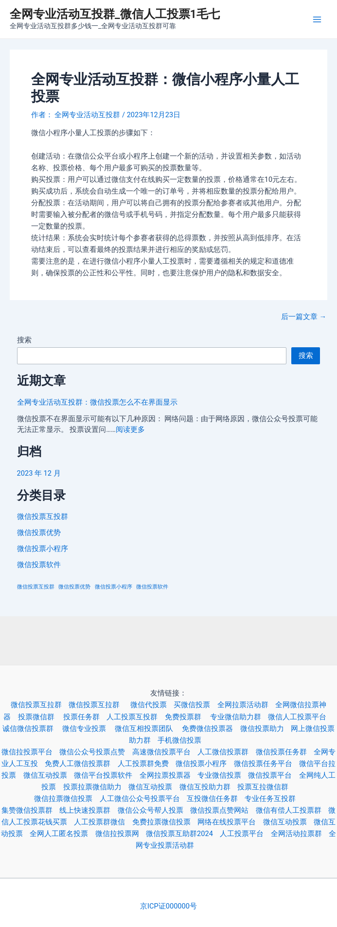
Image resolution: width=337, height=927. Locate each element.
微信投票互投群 (42, 516)
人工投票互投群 (135, 717)
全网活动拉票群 (300, 833)
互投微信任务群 (216, 798)
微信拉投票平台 (30, 752)
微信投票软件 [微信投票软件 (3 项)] (152, 587)
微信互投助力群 (208, 787)
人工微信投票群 (226, 752)
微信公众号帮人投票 (154, 810)
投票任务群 (84, 717)
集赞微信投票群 (30, 810)
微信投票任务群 (285, 752)
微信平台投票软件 (106, 775)
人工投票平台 (245, 833)
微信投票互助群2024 (183, 833)
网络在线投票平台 (230, 822)
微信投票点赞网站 (222, 810)
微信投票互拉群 (40, 704)
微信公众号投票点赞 (95, 752)
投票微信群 (40, 717)
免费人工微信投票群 (81, 763)
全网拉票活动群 (246, 704)
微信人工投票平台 (300, 717)
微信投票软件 (39, 564)
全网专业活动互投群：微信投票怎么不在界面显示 (97, 402)
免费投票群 (187, 717)
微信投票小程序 (42, 548)
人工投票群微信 (103, 822)
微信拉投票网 (120, 833)
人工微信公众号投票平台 (143, 798)
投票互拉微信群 (266, 787)
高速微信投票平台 (164, 752)
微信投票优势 (39, 532)
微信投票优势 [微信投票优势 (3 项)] (74, 587)
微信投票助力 (265, 728)
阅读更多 (130, 429)
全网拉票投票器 (168, 775)
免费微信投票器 (211, 728)
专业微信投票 (222, 775)
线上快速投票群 (88, 810)
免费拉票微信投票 (164, 822)
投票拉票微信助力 (95, 787)
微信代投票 (152, 704)
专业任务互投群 (273, 798)
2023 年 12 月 (39, 473)
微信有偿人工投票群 (292, 810)
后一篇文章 (303, 317)
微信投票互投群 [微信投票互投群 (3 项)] (35, 587)
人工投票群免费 (147, 763)
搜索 (24, 340)
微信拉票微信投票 (66, 798)
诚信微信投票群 (32, 728)
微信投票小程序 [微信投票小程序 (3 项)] (113, 587)
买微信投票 (195, 704)
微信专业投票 (88, 728)
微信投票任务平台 (266, 763)
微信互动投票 (48, 775)
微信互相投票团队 (148, 728)
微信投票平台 (273, 775)
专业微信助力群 (239, 717)
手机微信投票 (183, 740)
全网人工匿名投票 (62, 833)
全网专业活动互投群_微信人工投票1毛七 (115, 14)
